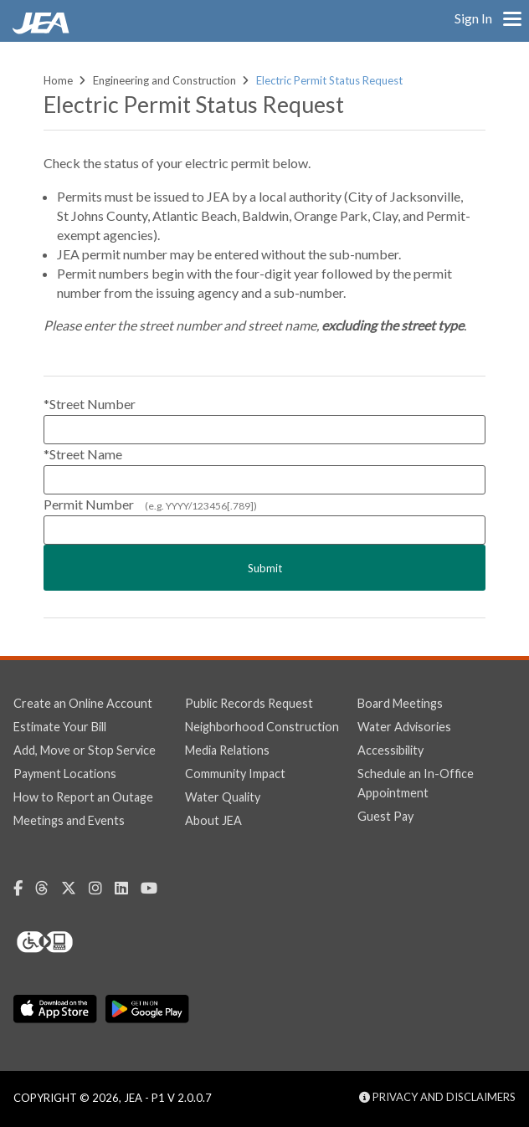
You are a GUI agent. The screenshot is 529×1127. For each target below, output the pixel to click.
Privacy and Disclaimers (437, 1097)
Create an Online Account (82, 703)
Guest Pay (385, 816)
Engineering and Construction (164, 80)
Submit (265, 568)
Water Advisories (404, 727)
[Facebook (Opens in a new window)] (24, 888)
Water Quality (222, 797)
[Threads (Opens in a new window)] (48, 888)
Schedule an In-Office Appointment (415, 783)
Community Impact (235, 773)
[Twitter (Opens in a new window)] (75, 888)
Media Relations (227, 750)
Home (58, 80)
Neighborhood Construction (262, 727)
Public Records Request (249, 703)
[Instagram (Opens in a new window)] (102, 888)
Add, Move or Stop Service (84, 750)
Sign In (473, 18)
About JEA (213, 820)
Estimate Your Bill (59, 727)
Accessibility (390, 750)
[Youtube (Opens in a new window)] (155, 888)
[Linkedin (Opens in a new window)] (128, 888)
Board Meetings (400, 703)
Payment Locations (64, 773)
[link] (43, 29)
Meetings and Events (69, 820)
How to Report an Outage (83, 797)
